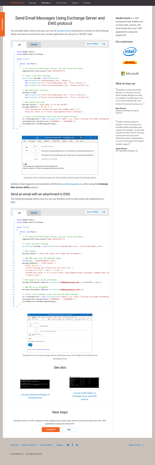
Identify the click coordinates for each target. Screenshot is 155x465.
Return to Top (136, 446)
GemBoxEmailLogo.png (70, 282)
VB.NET (34, 45)
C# (19, 45)
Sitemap (14, 446)
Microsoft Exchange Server (71, 184)
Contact (59, 446)
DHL (130, 62)
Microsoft (130, 73)
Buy (69, 430)
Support (74, 3)
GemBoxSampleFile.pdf (70, 290)
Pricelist (85, 3)
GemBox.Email (17, 3)
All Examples (2, 24)
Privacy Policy (46, 446)
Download (50, 430)
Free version (60, 3)
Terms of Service (29, 446)
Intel (130, 51)
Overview (31, 3)
